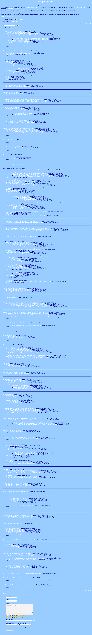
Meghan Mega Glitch (10, 212)
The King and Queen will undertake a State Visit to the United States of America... (21, 496)
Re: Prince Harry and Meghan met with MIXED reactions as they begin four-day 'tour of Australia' (30, 171)
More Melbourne (9, 280)
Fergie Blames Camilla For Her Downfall (12, 379)
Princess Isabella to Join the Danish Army (12, 523)
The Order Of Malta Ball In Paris (10, 297)
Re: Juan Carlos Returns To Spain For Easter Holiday (18, 373)
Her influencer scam (10, 250)
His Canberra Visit (10, 203)
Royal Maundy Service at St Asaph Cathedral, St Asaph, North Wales (18, 437)
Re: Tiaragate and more (11, 346)
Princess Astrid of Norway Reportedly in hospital (14, 565)
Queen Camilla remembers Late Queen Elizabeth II (17, 42)
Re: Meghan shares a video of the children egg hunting (20, 253)
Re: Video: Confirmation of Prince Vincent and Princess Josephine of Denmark (26, 131)
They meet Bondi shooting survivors (14, 205)
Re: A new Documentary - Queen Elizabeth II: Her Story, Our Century (21, 516)
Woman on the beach (10, 70)
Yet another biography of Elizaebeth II (11, 107)
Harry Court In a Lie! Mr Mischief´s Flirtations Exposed (20, 246)
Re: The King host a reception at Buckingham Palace (20, 41)
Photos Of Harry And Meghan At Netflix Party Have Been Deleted (41, 202)
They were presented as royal (20, 65)
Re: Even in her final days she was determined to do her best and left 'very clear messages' (29, 357)
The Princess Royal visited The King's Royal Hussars (15, 510)
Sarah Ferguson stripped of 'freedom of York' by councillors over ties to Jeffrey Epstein (22, 573)
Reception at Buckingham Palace (13, 44)
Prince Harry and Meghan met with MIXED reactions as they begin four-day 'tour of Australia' (26, 169)
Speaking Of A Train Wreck (22, 454)
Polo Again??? (9, 455)
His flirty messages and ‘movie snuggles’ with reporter (18, 242)
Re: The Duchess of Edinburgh (18, 366)
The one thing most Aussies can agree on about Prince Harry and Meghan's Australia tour (26, 215)
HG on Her (8, 189)
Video (9, 188)
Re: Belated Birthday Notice (12, 140)
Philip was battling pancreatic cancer (11, 528)
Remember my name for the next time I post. (17, 628)
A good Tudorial (11, 257)
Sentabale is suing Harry (11, 264)
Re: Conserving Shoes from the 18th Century (16, 431)
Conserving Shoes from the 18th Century (12, 430)
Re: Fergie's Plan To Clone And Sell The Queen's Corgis (18, 484)
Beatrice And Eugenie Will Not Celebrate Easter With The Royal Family (22, 470)
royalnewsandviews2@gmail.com (33, 7)
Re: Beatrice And (10, 475)
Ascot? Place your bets (8, 394)
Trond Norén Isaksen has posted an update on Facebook (18, 567)
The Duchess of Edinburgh (14, 365)
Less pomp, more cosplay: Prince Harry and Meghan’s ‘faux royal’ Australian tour (24, 172)
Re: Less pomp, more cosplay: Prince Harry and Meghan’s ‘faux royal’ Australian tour (27, 173)
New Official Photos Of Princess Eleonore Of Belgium (15, 120)
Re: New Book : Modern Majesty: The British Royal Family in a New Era (22, 585)
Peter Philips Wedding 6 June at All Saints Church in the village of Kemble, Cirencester (22, 418)
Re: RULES (18, 502)
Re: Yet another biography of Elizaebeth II (15, 108)
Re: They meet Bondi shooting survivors (17, 206)
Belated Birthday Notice (8, 139)
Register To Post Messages (7, 16)
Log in (16, 19)
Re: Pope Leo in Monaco (11, 545)
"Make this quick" (9, 177)
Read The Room (9, 460)
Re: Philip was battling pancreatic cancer (15, 529)
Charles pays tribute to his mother (10, 92)
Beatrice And (6, 469)
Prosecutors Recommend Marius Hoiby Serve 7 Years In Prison (17, 553)
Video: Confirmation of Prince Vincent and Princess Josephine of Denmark (22, 130)
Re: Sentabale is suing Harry (14, 265)
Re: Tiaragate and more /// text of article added (16, 348)
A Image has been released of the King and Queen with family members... (22, 33)
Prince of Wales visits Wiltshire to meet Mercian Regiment (16, 577)
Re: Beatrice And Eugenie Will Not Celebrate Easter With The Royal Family (25, 471)
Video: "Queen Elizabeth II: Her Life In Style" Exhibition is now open (21, 324)
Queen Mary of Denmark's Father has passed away (14, 288)
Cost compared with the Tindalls (13, 279)
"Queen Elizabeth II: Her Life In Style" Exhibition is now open (16, 322)
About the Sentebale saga (11, 73)
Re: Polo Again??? (12, 456)
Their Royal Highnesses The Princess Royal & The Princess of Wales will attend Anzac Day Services (26, 228)
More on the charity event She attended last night (17, 448)
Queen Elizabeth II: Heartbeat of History (12, 146)
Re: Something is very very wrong (15, 193)
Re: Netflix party (11, 271)
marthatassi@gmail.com (79, 7)
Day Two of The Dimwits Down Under (14, 182)
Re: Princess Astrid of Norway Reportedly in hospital (17, 566)
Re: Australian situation (23, 68)
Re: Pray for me (9, 156)
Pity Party (8, 76)
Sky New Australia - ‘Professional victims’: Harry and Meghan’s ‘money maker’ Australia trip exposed (28, 281)
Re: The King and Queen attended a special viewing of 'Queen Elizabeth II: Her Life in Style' (26, 100)
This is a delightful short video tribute (14, 45)
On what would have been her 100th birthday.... (13, 31)
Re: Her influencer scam (13, 251)
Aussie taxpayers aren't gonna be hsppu (15, 266)
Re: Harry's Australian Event (22, 261)
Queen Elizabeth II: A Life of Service (14, 149)
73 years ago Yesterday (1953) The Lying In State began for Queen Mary (19, 539)
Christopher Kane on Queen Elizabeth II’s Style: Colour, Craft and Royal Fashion (21, 302)
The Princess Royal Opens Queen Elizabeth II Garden (18, 32)
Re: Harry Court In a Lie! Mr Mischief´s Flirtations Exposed (24, 248)
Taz (6, 277)
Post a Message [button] (46, 2)
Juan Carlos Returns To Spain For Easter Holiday (14, 372)
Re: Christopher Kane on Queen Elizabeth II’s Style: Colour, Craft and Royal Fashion (25, 303)
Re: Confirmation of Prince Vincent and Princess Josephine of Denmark (22, 129)
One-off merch (9, 213)
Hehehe (7, 77)
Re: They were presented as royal (23, 67)
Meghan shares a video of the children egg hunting (17, 252)
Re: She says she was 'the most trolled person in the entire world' (23, 184)
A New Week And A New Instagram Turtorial (18, 461)
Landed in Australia (10, 275)
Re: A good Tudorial (15, 259)
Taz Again (8, 282)
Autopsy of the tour (10, 78)
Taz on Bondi (9, 214)
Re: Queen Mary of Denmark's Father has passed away (18, 289)
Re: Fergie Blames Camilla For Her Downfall (16, 380)
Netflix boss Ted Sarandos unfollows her (15, 445)
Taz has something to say (11, 191)
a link (9, 276)
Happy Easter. (6, 363)
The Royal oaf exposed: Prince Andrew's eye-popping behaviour (20, 351)
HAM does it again (10, 61)
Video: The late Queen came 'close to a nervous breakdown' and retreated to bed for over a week (30, 355)
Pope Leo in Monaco (7, 544)
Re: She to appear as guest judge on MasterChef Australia (21, 181)
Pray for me (5, 154)
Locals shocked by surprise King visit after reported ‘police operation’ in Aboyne (21, 221)
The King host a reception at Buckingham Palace (17, 40)
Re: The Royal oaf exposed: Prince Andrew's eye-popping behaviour (23, 352)
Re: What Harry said (12, 63)
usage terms (22, 10)
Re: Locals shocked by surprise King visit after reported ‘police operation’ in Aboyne (24, 222)
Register (18, 605)
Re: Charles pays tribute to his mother (14, 93)
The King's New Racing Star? (9, 164)
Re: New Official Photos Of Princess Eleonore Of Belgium (19, 121)
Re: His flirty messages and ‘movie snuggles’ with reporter (21, 243)
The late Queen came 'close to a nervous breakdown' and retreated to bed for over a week (26, 354)
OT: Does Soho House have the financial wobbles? (14, 85)
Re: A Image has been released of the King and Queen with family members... (25, 34)
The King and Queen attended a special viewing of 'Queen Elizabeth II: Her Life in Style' (23, 99)
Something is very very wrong (12, 192)
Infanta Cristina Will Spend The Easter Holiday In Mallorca (16, 491)
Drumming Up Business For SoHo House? (20, 258)
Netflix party (8, 269)
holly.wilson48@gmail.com (14, 8)
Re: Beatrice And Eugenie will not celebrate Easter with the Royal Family (22, 476)
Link (9, 446)
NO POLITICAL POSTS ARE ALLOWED (15, 497)
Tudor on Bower (9, 459)
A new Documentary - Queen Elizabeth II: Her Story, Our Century (17, 515)
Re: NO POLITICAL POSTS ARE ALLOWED (18, 498)
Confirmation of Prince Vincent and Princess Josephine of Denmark (18, 128)
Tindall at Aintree (7, 331)
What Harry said (9, 62)
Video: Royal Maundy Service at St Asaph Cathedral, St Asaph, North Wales (23, 438)
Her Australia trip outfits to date (13, 190)
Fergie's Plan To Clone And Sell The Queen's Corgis (15, 483)
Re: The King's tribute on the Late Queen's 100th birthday (19, 52)
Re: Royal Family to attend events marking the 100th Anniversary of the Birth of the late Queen (27, 313)
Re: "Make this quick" (13, 179)
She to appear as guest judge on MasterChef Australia (18, 180)
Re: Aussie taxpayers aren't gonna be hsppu (18, 267)
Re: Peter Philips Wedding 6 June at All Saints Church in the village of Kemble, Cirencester (26, 419)
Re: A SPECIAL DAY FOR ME (12, 336)
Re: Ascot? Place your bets (12, 395)
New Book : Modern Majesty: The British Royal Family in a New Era (18, 584)
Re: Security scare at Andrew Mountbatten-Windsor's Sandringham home (22, 409)
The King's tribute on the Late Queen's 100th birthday (15, 50)
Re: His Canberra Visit (13, 204)
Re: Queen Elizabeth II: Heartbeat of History (16, 147)
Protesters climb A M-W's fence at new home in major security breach (21, 412)
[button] (29, 615)
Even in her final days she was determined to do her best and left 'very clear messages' (25, 356)
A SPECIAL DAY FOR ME (9, 335)
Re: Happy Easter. (10, 364)
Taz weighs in (9, 457)
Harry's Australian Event (18, 260)
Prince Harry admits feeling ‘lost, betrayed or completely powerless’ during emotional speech (26, 211)
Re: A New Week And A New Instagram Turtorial (21, 462)
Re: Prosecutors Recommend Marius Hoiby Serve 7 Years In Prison (21, 554)
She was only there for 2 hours (12, 210)
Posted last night (9, 54)
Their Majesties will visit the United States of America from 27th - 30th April (20, 236)
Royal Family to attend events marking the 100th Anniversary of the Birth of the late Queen (23, 312)
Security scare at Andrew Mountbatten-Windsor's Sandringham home (18, 408)
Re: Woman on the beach (14, 71)
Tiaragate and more (7, 344)
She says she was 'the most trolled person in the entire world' (19, 183)
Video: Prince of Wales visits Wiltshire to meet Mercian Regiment (20, 579)
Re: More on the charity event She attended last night (20, 449)
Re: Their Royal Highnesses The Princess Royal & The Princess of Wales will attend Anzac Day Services (29, 229)
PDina (7, 79)
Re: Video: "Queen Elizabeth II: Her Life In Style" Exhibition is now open (24, 325)
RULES (15, 501)
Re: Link (13, 447)
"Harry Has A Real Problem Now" (15, 75)
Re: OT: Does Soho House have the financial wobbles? (18, 86)
